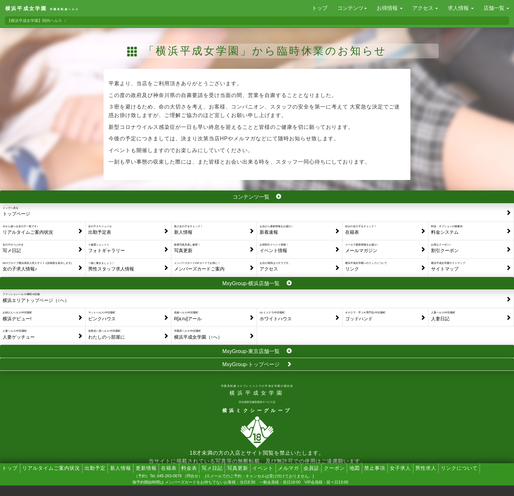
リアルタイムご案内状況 (51, 468)
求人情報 (460, 8)
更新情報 (146, 468)
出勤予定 (95, 468)
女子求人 (400, 468)
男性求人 (425, 468)
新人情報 (120, 468)
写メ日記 (212, 468)
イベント (262, 468)
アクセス (425, 8)
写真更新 (237, 468)
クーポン (334, 468)
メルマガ (288, 468)
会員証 (311, 468)
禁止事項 (374, 468)
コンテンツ (352, 8)
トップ (319, 8)
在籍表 (169, 468)
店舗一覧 (496, 8)
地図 (354, 468)
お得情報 (389, 8)
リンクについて (459, 468)
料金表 (189, 468)
